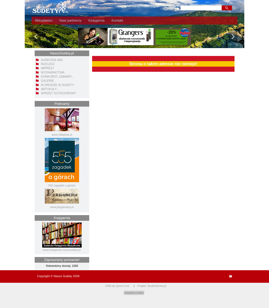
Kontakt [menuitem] (117, 20)
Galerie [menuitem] (47, 80)
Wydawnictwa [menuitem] (52, 72)
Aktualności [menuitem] (43, 20)
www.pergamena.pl (62, 207)
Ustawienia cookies (134, 293)
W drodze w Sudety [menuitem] (57, 85)
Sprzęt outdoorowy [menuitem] (58, 93)
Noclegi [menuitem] (47, 64)
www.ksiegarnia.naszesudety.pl (61, 249)
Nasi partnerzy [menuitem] (70, 20)
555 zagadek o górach (61, 185)
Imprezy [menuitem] (47, 68)
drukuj (229, 276)
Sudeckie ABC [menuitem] (52, 60)
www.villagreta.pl (62, 134)
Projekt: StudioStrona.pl (151, 285)
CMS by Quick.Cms (117, 285)
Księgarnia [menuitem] (96, 20)
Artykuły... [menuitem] (50, 89)
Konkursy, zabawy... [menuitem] (57, 76)
